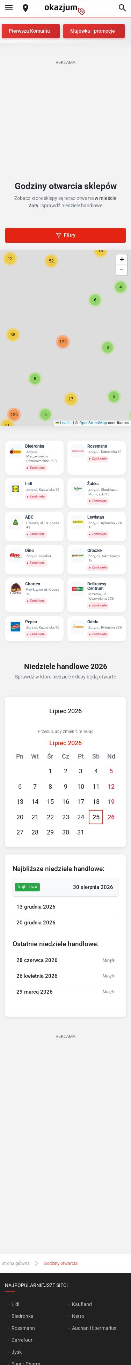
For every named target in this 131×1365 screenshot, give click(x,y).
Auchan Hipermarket (94, 1328)
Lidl (15, 1304)
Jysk (17, 1352)
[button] (108, 347)
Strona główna (15, 1263)
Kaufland (82, 1304)
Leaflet (64, 423)
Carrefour (22, 1340)
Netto (78, 1316)
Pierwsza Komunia (29, 31)
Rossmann (23, 1328)
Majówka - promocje (92, 31)
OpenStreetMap (93, 423)
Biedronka (23, 1316)
